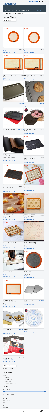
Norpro (25, 132)
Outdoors (15, 10)
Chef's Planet (6, 159)
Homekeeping (8, 10)
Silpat (4, 50)
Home (7, 13)
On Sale (28, 10)
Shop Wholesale (33, 1)
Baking (27, 6)
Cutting (15, 6)
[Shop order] (9, 20)
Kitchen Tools (8, 6)
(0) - (43, 1)
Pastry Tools (8, 381)
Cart (38, 410)
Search (24, 411)
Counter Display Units (10, 383)
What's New (22, 10)
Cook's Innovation (8, 360)
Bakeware (15, 13)
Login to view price (9, 52)
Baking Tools (8, 379)
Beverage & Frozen (35, 6)
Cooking (21, 6)
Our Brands (40, 10)
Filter (44, 394)
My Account (8, 411)
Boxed (6, 407)
